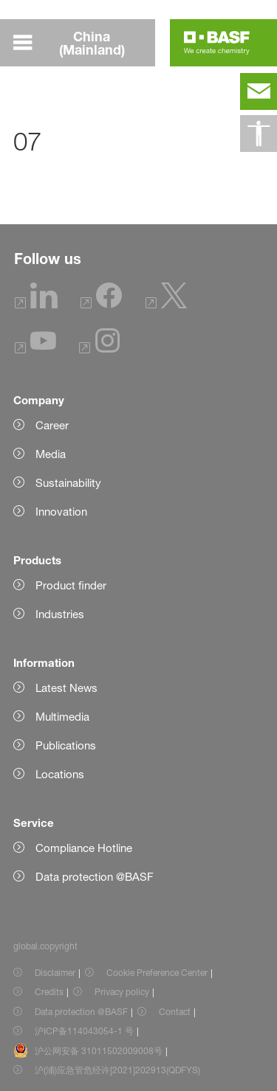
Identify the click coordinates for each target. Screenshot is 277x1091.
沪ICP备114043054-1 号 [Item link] (84, 1030)
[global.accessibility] (258, 133)
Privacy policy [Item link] (122, 991)
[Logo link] (217, 43)
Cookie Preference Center (157, 972)
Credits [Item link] (49, 991)
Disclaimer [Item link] (55, 972)
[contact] (258, 91)
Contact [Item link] (175, 1011)
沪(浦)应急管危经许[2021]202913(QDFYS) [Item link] (117, 1070)
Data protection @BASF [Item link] (81, 1011)
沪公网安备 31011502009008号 (99, 1050)
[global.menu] (84, 43)
